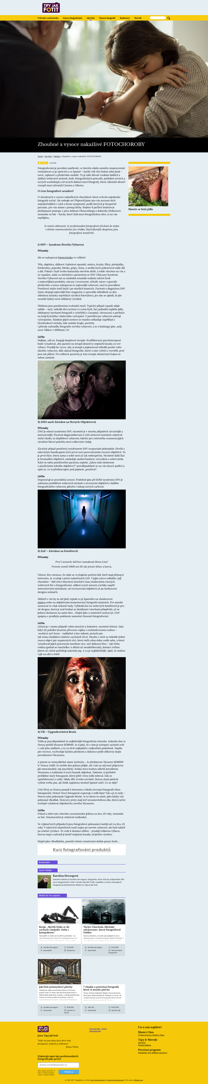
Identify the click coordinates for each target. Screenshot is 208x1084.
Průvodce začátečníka (48, 18)
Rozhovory (125, 18)
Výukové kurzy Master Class (151, 1035)
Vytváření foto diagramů (115, 1080)
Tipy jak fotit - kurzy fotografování (98, 1029)
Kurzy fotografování (72, 18)
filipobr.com (138, 1080)
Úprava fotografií (107, 18)
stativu (42, 602)
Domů (40, 156)
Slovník (138, 18)
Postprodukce (144, 1045)
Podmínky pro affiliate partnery (152, 1052)
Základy (57, 156)
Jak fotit (91, 18)
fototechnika (65, 257)
